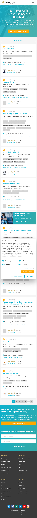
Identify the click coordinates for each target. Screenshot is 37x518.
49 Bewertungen (11, 72)
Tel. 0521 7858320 (7, 64)
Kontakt (20, 473)
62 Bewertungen (11, 207)
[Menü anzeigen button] (33, 2)
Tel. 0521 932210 (7, 286)
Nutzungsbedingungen (14, 510)
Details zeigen (28, 268)
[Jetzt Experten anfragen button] (18, 31)
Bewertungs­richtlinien (6, 496)
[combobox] (18, 436)
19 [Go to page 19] (31, 401)
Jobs (19, 467)
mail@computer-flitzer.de (9, 97)
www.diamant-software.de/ (9, 200)
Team (19, 464)
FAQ (2, 485)
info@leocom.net (7, 389)
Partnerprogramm (5, 470)
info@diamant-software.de (19, 199)
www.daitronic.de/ (27, 286)
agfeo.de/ (23, 167)
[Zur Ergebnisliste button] (18, 446)
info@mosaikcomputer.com (9, 136)
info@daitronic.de (17, 286)
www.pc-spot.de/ (18, 357)
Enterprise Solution (6, 467)
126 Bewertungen (11, 363)
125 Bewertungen (11, 332)
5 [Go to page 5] (25, 401)
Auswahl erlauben (16, 276)
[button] (11, 70)
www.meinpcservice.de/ (8, 325)
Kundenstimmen (22, 470)
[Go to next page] (35, 401)
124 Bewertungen (11, 174)
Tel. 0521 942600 (7, 199)
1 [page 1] (13, 401)
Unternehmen (21, 461)
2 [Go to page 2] (16, 401)
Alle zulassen (27, 272)
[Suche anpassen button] (18, 40)
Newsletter (21, 485)
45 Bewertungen (11, 142)
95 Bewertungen (11, 104)
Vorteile (3, 464)
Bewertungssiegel (5, 459)
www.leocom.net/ (16, 389)
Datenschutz (22, 510)
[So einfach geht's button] (18, 423)
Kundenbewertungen (6, 491)
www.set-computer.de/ (8, 66)
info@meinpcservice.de (19, 324)
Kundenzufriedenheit (6, 494)
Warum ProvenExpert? (23, 459)
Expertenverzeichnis (23, 494)
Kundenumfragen (5, 461)
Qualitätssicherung (14, 512)
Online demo (21, 488)
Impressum (22, 512)
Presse (20, 482)
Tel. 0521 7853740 (7, 324)
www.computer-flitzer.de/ (22, 97)
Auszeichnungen (5, 473)
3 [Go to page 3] (19, 401)
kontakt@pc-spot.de (8, 357)
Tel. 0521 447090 (7, 167)
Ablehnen (29, 276)
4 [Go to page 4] (22, 401)
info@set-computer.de (18, 64)
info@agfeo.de (16, 167)
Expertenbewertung (23, 491)
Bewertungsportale (6, 488)
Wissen (3, 482)
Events (3, 499)
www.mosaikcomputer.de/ (23, 136)
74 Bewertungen (11, 395)
